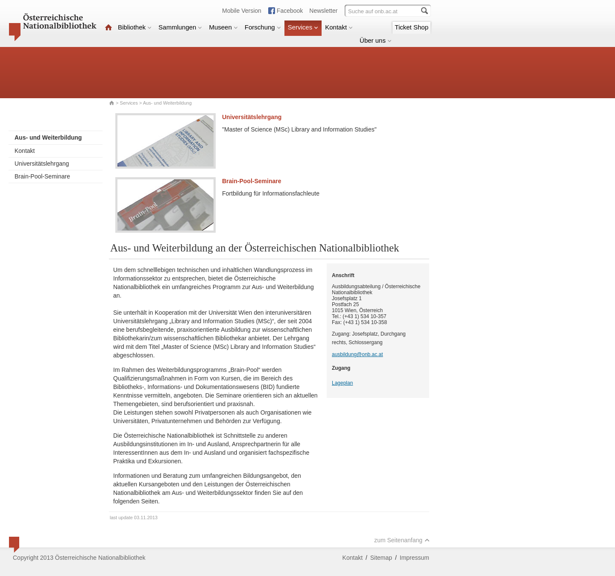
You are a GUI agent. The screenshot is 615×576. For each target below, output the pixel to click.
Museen (223, 27)
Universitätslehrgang (42, 163)
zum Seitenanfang (402, 540)
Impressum (414, 557)
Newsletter (323, 10)
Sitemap (381, 557)
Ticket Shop (411, 27)
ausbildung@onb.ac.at (357, 354)
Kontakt (339, 27)
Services (303, 27)
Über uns (376, 40)
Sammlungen (180, 27)
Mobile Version (241, 10)
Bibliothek (135, 27)
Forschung (263, 27)
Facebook (290, 10)
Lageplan (342, 383)
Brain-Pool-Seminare (42, 176)
